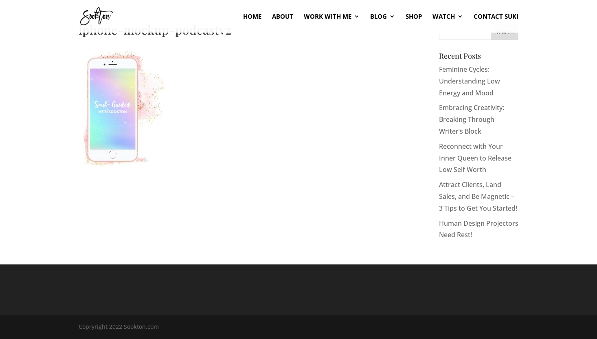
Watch (443, 16)
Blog (378, 16)
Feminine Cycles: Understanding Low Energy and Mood (469, 81)
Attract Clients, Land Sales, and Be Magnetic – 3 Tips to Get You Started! (478, 196)
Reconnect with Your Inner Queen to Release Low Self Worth (475, 158)
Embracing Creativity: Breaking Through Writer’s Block (471, 119)
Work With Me (327, 16)
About (282, 16)
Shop (414, 16)
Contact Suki (496, 16)
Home (252, 16)
